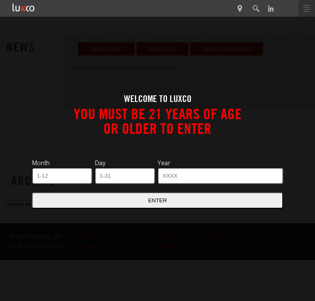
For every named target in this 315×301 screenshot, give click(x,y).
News (15, 122)
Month (41, 162)
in (271, 8)
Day (100, 162)
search (256, 8)
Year (164, 162)
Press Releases (30, 100)
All (10, 77)
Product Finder (240, 8)
